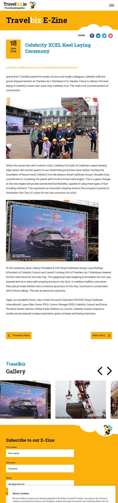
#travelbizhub (50, 67)
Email (40, 482)
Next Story (101, 335)
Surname (40, 466)
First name (40, 451)
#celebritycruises (27, 67)
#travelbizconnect (68, 67)
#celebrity (11, 67)
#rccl (39, 67)
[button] (99, 371)
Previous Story (19, 335)
